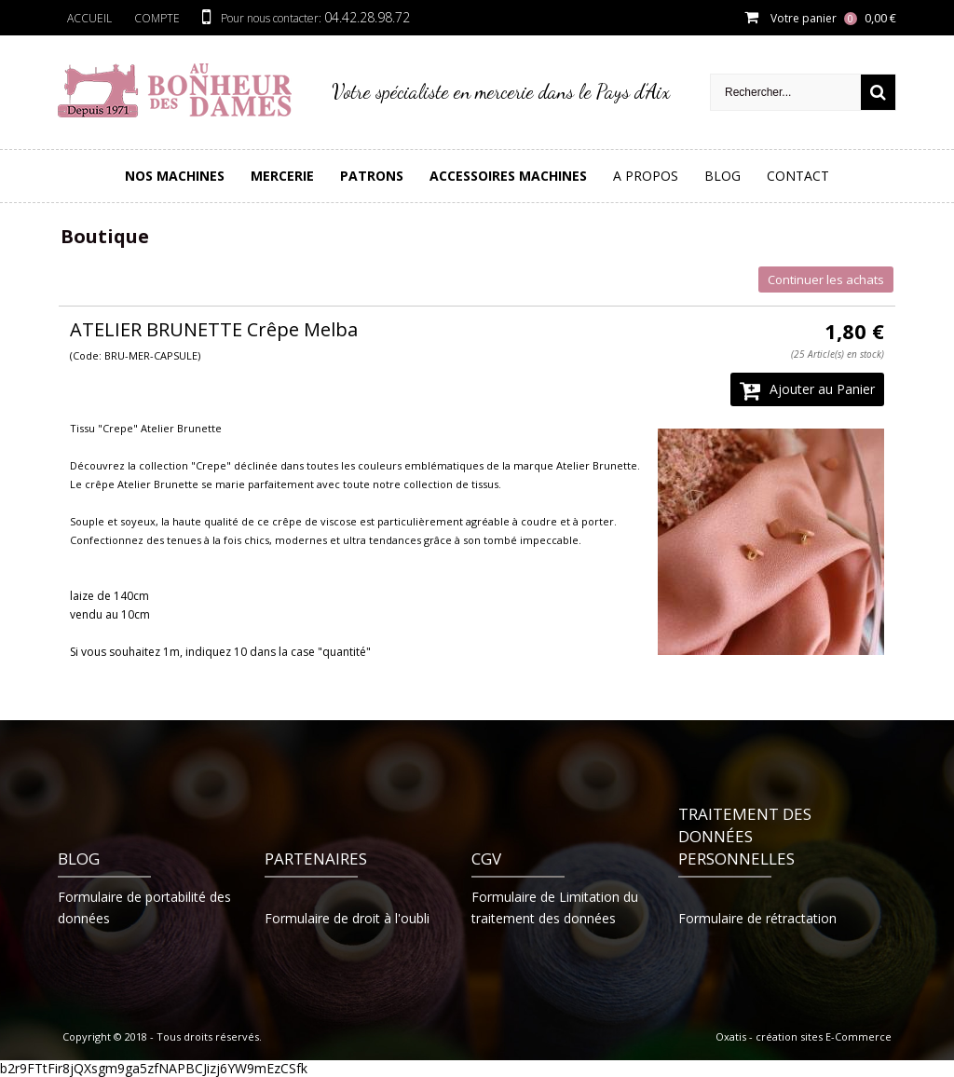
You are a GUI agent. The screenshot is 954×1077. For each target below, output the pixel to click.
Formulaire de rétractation (757, 918)
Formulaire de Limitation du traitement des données (554, 907)
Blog (722, 175)
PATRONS (371, 175)
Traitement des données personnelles (744, 836)
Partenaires (316, 858)
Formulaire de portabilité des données (144, 907)
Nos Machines (175, 175)
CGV (486, 858)
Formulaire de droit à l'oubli (347, 918)
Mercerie (282, 175)
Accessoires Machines (508, 175)
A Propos (645, 175)
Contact (798, 175)
